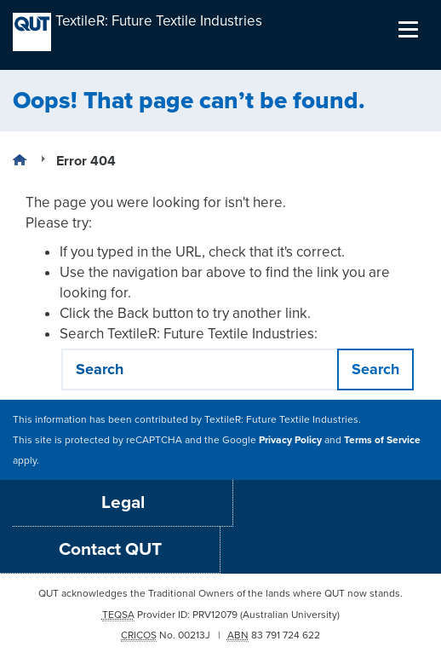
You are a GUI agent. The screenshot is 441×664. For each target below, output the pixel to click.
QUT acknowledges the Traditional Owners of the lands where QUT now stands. (220, 593)
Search (375, 369)
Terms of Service (382, 440)
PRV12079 (215, 615)
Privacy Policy (290, 440)
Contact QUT (110, 549)
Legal (123, 502)
